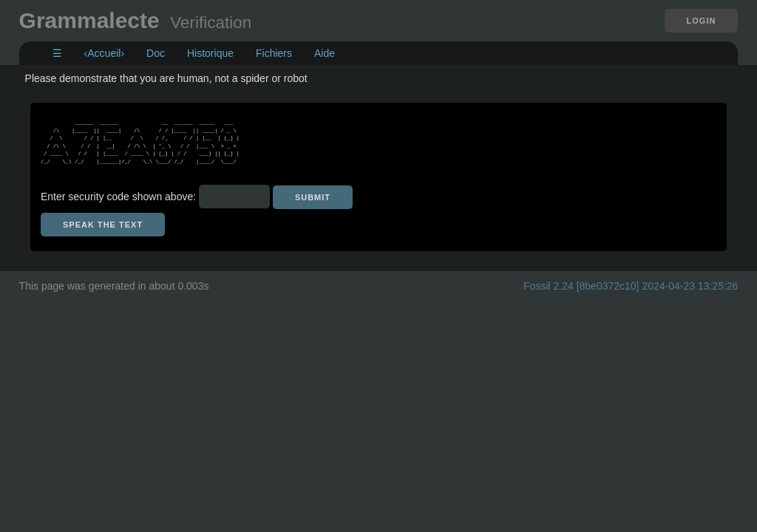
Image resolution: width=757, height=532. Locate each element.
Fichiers (274, 53)
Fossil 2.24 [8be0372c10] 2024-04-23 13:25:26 (630, 286)
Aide (324, 53)
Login (701, 20)
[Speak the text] (103, 224)
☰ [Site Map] (57, 53)
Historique (210, 53)
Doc (155, 53)
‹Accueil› (104, 53)
